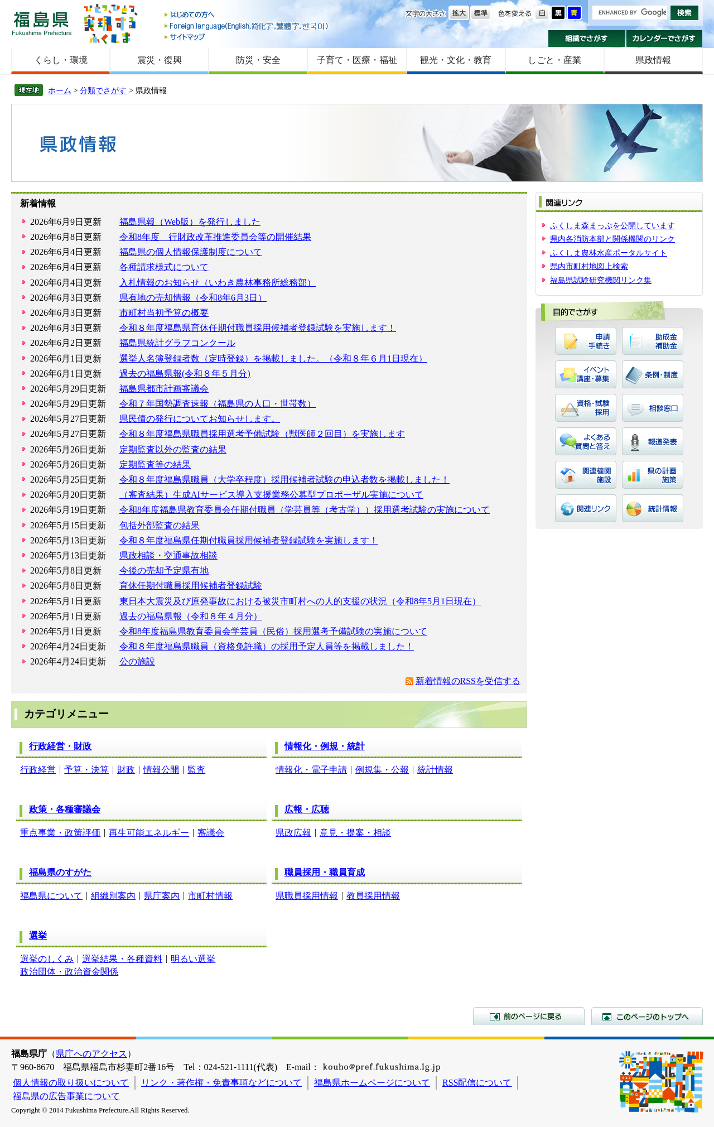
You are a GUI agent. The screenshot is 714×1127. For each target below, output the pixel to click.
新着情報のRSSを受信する (468, 681)
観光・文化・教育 (455, 60)
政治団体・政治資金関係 (69, 971)
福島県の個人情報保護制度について (190, 252)
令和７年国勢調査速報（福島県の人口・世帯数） (217, 403)
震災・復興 (159, 60)
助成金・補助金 (652, 341)
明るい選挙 (193, 959)
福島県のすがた (60, 872)
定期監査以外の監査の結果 (172, 449)
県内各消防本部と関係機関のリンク (612, 238)
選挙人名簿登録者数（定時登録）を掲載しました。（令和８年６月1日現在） (273, 358)
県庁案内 (162, 895)
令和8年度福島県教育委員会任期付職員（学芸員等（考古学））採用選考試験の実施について (304, 509)
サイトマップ (247, 36)
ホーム (59, 90)
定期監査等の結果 (155, 464)
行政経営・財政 (60, 746)
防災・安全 (258, 60)
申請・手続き (585, 341)
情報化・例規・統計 (324, 746)
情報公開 (161, 769)
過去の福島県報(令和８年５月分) (184, 373)
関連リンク (585, 508)
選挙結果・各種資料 (122, 959)
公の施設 (137, 661)
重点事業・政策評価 (60, 832)
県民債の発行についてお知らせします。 (199, 418)
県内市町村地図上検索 (589, 266)
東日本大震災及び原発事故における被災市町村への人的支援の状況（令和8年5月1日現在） (300, 601)
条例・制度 (652, 374)
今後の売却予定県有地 (164, 570)
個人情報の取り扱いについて (71, 1082)
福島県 (42, 23)
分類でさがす (103, 90)
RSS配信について (477, 1082)
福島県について (51, 895)
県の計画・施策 (652, 475)
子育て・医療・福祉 (357, 60)
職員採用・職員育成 (324, 872)
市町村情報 (210, 895)
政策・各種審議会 (64, 809)
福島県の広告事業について (66, 1096)
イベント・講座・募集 (585, 374)
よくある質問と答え (585, 441)
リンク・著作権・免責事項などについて (221, 1082)
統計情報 (435, 769)
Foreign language (247, 26)
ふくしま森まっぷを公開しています (612, 225)
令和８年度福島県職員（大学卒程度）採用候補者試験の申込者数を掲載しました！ (284, 479)
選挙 (38, 935)
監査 (196, 769)
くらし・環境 (61, 60)
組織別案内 (113, 895)
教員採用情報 (373, 895)
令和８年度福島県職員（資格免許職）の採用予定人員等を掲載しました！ (266, 646)
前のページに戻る (529, 1016)
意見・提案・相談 (355, 832)
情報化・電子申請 (311, 769)
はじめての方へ (247, 15)
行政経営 (38, 769)
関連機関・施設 (585, 475)
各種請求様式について (164, 267)
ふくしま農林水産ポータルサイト (608, 252)
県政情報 (653, 60)
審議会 (210, 832)
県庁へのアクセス (91, 1053)
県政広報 (293, 832)
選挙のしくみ (47, 959)
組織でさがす (586, 38)
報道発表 (652, 441)
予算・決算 (86, 769)
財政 (126, 769)
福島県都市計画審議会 (164, 388)
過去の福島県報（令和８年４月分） (190, 616)
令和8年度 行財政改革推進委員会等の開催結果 (215, 237)
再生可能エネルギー (149, 832)
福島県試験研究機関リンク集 (601, 280)
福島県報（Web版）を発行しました (189, 222)
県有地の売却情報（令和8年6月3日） (193, 297)
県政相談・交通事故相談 (168, 555)
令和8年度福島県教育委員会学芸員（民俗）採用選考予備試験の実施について (273, 631)
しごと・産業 (554, 60)
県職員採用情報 (307, 895)
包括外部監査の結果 (159, 525)
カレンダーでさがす (664, 38)
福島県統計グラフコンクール (177, 343)
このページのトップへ (647, 1016)
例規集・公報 (382, 769)
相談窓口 (652, 408)
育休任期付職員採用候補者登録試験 (190, 585)
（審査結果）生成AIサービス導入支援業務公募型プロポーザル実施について (271, 494)
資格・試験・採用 (585, 408)
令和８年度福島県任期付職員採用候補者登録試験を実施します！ (248, 540)
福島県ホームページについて (372, 1082)
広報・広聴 (306, 809)
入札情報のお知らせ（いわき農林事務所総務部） (217, 282)
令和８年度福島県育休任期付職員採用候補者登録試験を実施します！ (257, 328)
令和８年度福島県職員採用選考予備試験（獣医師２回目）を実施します (262, 434)
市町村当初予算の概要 (164, 312)
